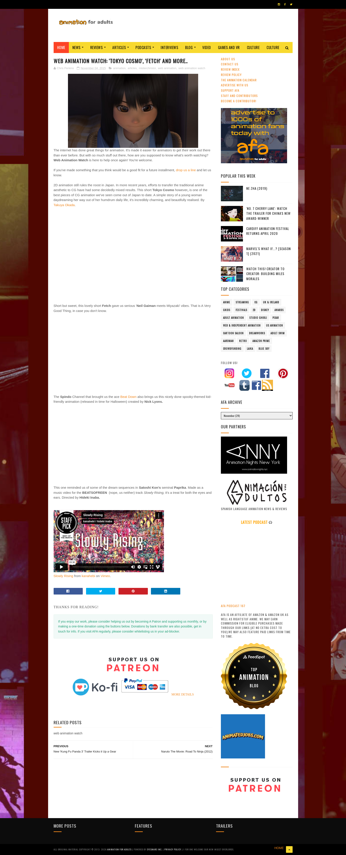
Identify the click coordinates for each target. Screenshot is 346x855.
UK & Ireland (271, 302)
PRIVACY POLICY (173, 849)
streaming (242, 302)
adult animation (233, 317)
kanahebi (88, 576)
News (76, 47)
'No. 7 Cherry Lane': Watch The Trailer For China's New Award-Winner (268, 213)
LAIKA (250, 348)
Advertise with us (234, 85)
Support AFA (230, 90)
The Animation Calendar (239, 80)
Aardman (228, 341)
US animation (274, 325)
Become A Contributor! (238, 101)
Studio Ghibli (258, 317)
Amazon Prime (261, 341)
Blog (189, 47)
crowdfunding (232, 348)
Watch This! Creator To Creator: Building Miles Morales (265, 273)
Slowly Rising (63, 576)
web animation (167, 68)
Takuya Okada (64, 205)
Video (206, 47)
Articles (119, 47)
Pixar (276, 317)
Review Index (230, 69)
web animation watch (191, 68)
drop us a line (186, 170)
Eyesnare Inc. (155, 849)
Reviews (96, 47)
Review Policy (231, 74)
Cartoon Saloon (233, 333)
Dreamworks (257, 333)
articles (132, 68)
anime (226, 302)
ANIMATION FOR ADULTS (119, 849)
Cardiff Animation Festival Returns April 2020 (267, 231)
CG (256, 302)
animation (119, 68)
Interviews (169, 47)
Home (61, 47)
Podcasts (143, 47)
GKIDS (226, 310)
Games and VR (229, 47)
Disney (265, 310)
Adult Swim (278, 333)
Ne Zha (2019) (256, 188)
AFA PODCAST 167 (233, 605)
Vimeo (105, 576)
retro (243, 341)
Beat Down (128, 397)
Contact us (229, 64)
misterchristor (147, 68)
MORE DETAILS (182, 694)
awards (279, 310)
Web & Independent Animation (242, 325)
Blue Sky (264, 348)
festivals (241, 310)
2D (254, 310)
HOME (279, 848)
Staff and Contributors (239, 95)
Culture (253, 47)
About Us (228, 59)
